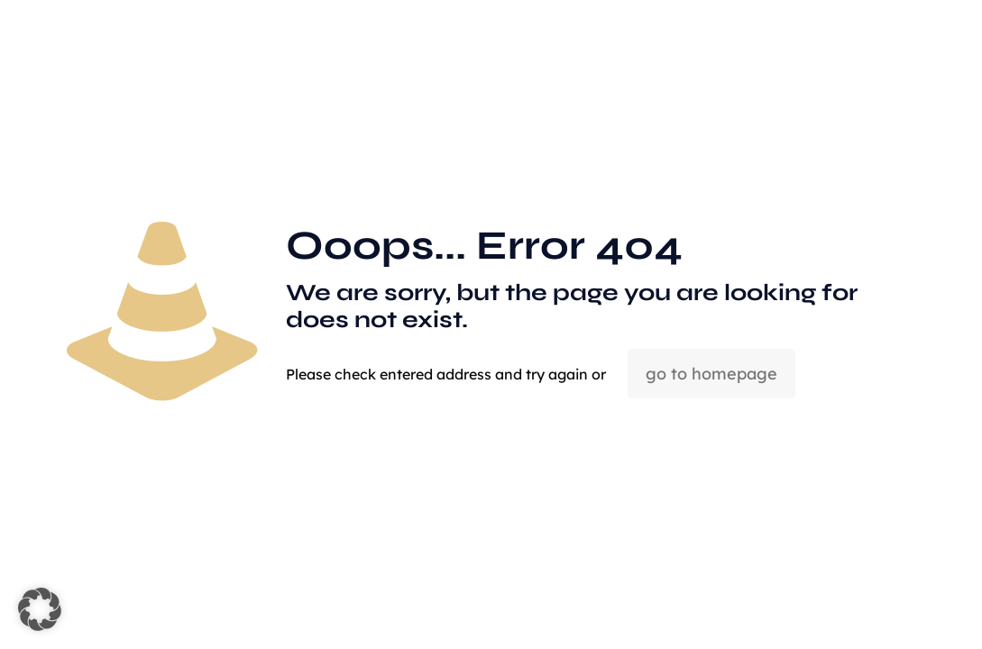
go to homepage (711, 373)
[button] (39, 609)
